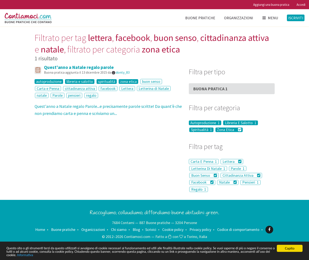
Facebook (202, 182)
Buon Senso (204, 175)
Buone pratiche (200, 17)
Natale (228, 182)
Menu (270, 17)
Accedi (301, 5)
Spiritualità (201, 130)
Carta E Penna (204, 161)
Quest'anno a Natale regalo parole (79, 67)
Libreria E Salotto (240, 122)
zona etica (128, 81)
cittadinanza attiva (80, 88)
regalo (91, 95)
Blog (136, 229)
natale (42, 95)
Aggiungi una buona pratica (271, 5)
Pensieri (250, 182)
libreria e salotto (80, 81)
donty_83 (123, 72)
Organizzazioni (238, 17)
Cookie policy (172, 229)
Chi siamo (119, 229)
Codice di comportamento (238, 229)
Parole (57, 95)
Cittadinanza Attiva (242, 175)
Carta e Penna (48, 88)
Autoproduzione (205, 122)
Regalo (198, 189)
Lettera (127, 88)
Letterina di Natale (154, 88)
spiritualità (106, 81)
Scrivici (150, 229)
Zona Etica (229, 130)
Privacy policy (200, 229)
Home (40, 229)
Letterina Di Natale (208, 168)
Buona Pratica (210, 88)
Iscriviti (295, 17)
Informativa (72, 255)
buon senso (151, 81)
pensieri (74, 95)
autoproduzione (49, 81)
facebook (108, 88)
